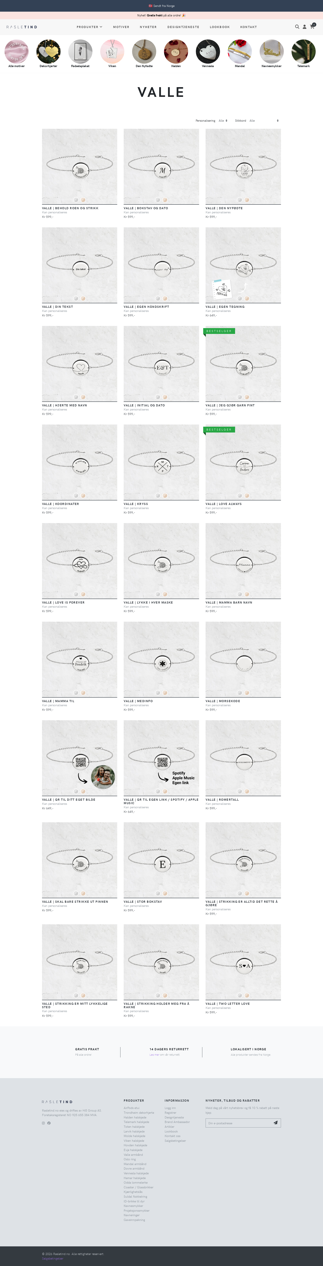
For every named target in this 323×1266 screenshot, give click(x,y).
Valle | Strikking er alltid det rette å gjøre (242, 903)
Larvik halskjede (134, 1131)
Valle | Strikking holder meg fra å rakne (156, 1005)
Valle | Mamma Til (58, 701)
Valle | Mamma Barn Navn (229, 602)
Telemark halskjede (136, 1122)
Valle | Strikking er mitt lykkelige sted (75, 1005)
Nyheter (148, 27)
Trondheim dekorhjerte (139, 1112)
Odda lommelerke (136, 1182)
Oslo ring (130, 1159)
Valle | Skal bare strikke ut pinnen (75, 901)
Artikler (169, 1126)
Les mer (154, 1054)
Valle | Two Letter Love (228, 1003)
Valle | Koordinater (60, 504)
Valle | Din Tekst (57, 306)
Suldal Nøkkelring (135, 1196)
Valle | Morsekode (223, 701)
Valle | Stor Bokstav (143, 901)
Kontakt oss (172, 1136)
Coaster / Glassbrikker (138, 1187)
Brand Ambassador (177, 1122)
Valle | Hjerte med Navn (64, 405)
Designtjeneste (183, 27)
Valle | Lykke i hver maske (148, 602)
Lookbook (220, 27)
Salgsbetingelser (175, 1140)
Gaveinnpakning (134, 1219)
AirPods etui (131, 1108)
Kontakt (248, 27)
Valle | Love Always (224, 504)
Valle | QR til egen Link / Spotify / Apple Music (161, 801)
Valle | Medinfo (138, 701)
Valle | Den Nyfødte (224, 208)
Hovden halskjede (135, 1145)
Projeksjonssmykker (137, 1210)
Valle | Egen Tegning (225, 306)
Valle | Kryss (136, 504)
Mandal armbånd (135, 1164)
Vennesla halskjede (136, 1173)
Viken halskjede (134, 1140)
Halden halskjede (135, 1117)
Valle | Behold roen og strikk (70, 208)
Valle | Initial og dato (144, 405)
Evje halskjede (133, 1150)
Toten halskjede (134, 1126)
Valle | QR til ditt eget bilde (69, 799)
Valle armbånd (133, 1154)
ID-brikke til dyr (134, 1201)
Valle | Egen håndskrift (146, 306)
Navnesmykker (133, 1205)
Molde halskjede (134, 1136)
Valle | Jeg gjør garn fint (230, 405)
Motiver (121, 27)
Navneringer (132, 1215)
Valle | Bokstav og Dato (146, 208)
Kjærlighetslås (133, 1191)
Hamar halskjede (135, 1178)
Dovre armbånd (134, 1168)
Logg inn (170, 1108)
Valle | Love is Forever (63, 602)
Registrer (170, 1112)
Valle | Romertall (222, 799)
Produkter (90, 27)
